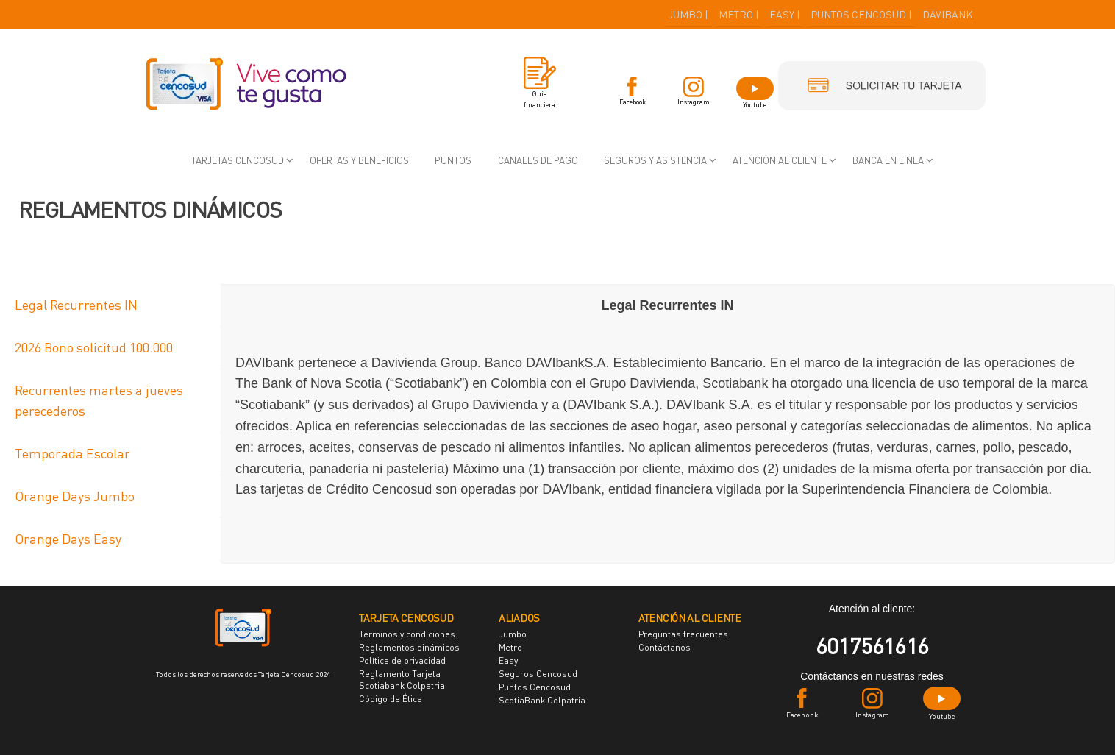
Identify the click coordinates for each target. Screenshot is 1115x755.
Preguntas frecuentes (683, 633)
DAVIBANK (947, 14)
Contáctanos (664, 647)
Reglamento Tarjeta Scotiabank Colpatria (402, 679)
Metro (510, 647)
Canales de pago (538, 160)
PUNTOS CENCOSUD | (861, 14)
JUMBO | (688, 14)
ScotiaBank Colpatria (542, 700)
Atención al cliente (780, 160)
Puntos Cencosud (535, 686)
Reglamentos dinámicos (409, 647)
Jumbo (513, 633)
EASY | (784, 14)
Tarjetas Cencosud (237, 160)
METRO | (739, 14)
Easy (508, 660)
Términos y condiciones (407, 633)
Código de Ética (390, 698)
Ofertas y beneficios (359, 160)
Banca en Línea (888, 160)
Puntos (453, 160)
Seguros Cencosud (538, 673)
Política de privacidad (402, 660)
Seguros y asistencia (655, 160)
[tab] (110, 305)
